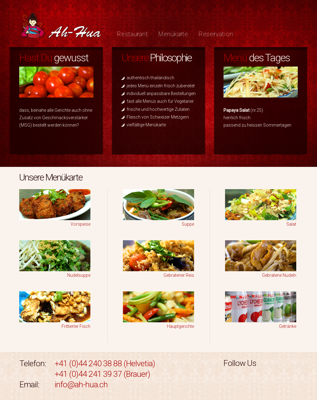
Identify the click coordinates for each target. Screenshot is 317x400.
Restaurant (132, 34)
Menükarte (173, 34)
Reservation (215, 34)
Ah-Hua (61, 27)
